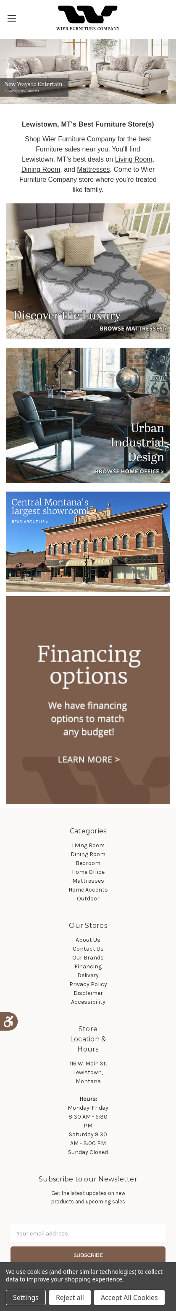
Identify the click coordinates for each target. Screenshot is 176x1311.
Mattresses (93, 169)
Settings (26, 1297)
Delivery (88, 975)
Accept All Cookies (129, 1297)
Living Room (133, 159)
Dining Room (40, 169)
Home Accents (88, 889)
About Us (88, 939)
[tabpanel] (88, 71)
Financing (88, 966)
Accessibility (88, 1002)
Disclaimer (88, 993)
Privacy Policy (88, 984)
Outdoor (88, 898)
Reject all (70, 1297)
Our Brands (88, 957)
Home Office (88, 872)
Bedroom (88, 863)
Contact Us (88, 948)
